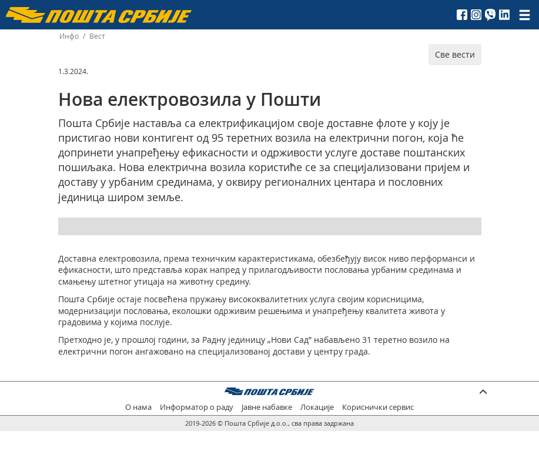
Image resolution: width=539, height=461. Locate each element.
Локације (317, 407)
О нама (138, 407)
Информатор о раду (196, 407)
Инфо (69, 36)
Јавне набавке (267, 407)
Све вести (455, 54)
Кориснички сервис (378, 407)
